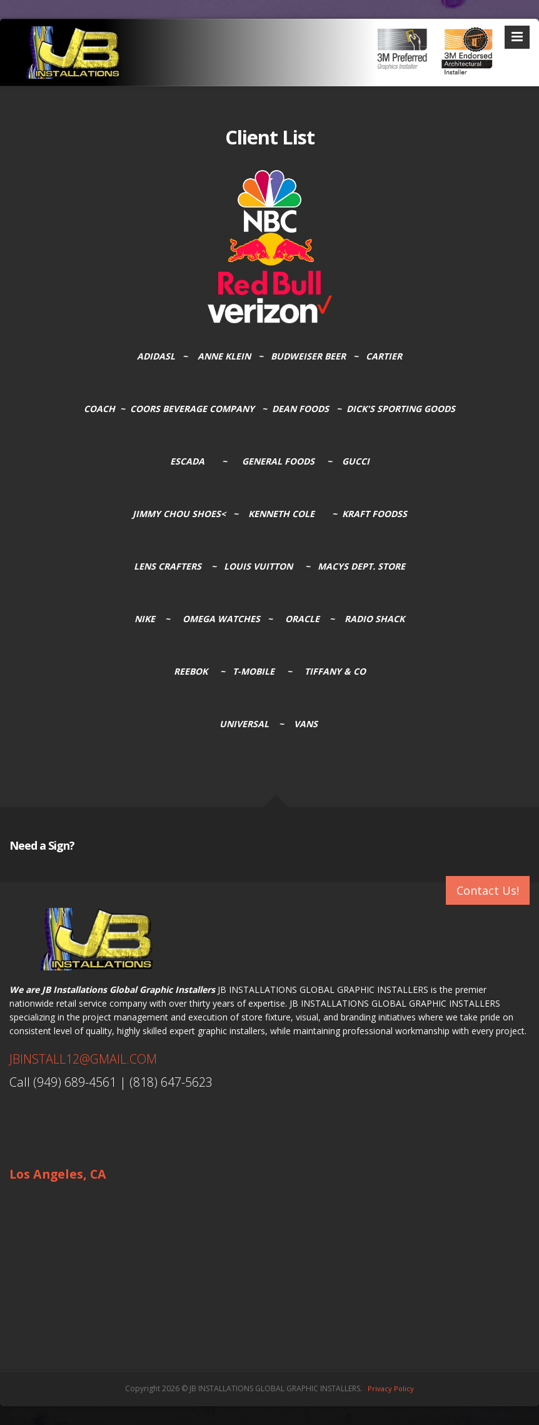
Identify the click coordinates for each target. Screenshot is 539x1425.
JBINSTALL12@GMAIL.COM (83, 1058)
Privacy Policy (391, 1388)
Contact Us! (487, 890)
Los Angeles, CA (57, 1174)
